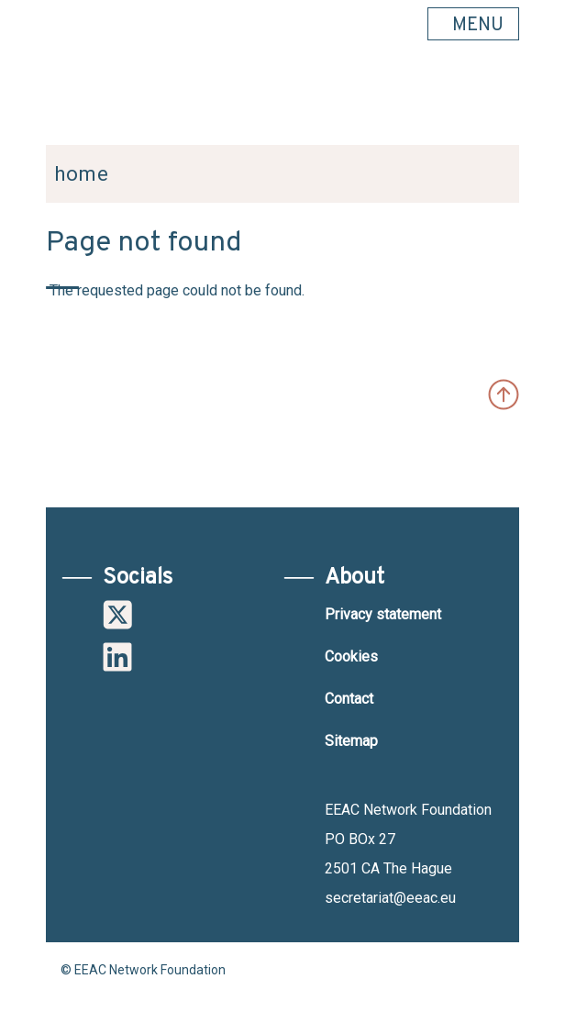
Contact (349, 698)
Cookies (351, 656)
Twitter (117, 614)
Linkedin (117, 657)
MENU (478, 26)
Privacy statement (383, 614)
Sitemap (351, 741)
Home (81, 173)
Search (496, 101)
